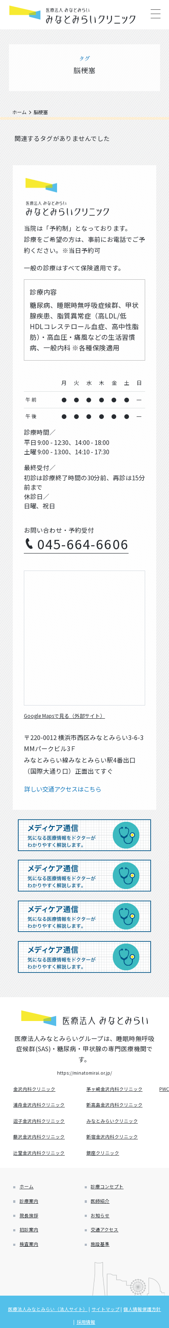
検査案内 (32, 1269)
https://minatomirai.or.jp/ (84, 1074)
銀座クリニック (106, 1161)
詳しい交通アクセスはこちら (65, 789)
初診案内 (32, 1251)
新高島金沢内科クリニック (120, 1109)
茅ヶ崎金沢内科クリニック (120, 1091)
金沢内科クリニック (38, 1091)
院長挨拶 (32, 1233)
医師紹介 (103, 1216)
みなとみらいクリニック (117, 1126)
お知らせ (103, 1233)
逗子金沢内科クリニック (44, 1126)
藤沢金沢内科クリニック (44, 1144)
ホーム (29, 1198)
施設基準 (103, 1269)
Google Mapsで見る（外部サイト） (75, 715)
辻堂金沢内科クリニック (44, 1161)
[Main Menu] (155, 14)
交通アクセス (108, 1251)
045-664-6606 (83, 543)
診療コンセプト (111, 1198)
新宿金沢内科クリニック (117, 1144)
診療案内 (32, 1216)
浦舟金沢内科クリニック (44, 1109)
